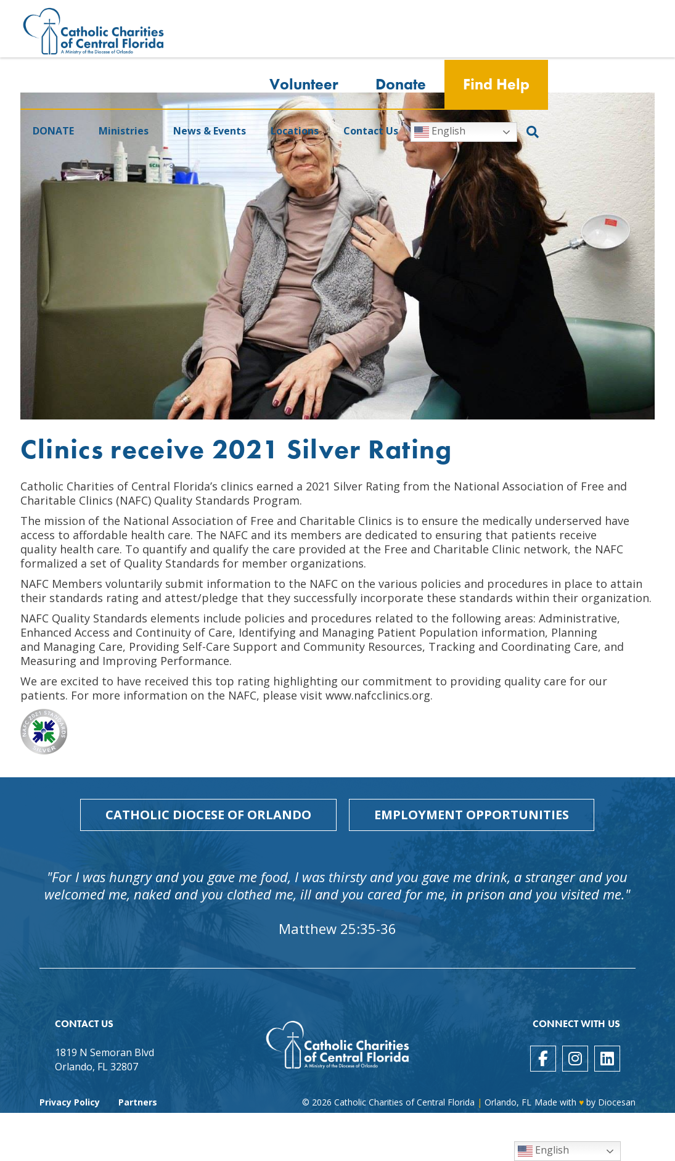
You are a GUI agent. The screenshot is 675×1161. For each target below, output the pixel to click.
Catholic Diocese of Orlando (208, 814)
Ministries (124, 131)
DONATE (53, 131)
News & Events (209, 131)
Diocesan (617, 1102)
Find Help (496, 85)
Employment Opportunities (471, 814)
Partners (137, 1102)
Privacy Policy (69, 1102)
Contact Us (370, 131)
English (439, 132)
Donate (400, 85)
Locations (295, 131)
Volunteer (303, 85)
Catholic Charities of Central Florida (404, 1102)
